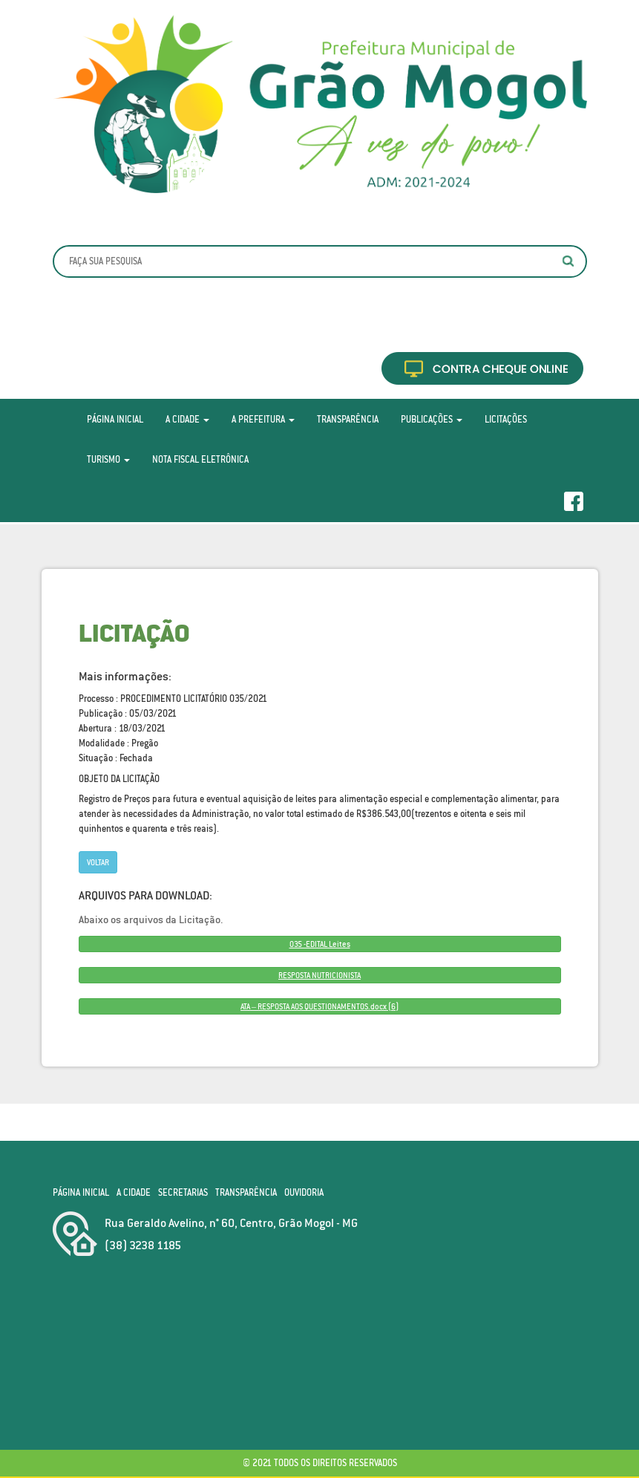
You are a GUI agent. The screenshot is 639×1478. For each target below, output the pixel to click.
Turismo (108, 459)
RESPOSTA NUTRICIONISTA (319, 975)
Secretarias (183, 1192)
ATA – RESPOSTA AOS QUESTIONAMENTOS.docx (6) (319, 1006)
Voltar (98, 862)
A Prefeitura (263, 419)
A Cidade (187, 419)
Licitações (506, 419)
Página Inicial (115, 419)
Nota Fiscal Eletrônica (200, 459)
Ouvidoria (304, 1192)
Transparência (348, 419)
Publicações (431, 419)
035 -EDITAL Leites (319, 944)
